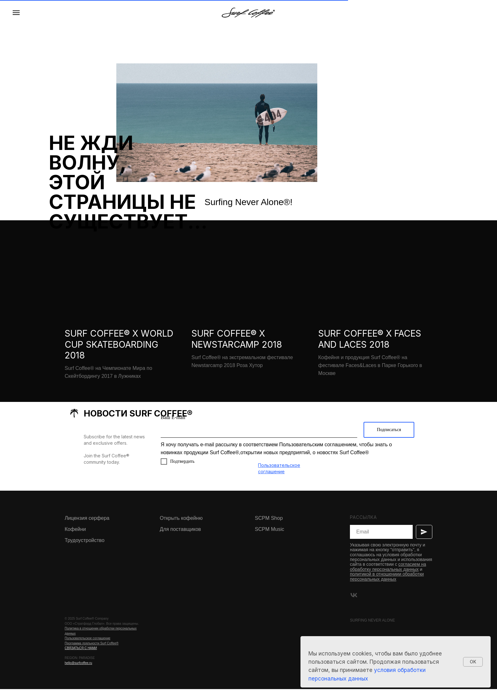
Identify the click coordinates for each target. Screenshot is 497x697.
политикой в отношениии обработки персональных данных (387, 584)
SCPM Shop (269, 525)
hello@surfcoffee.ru (78, 670)
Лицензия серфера (87, 525)
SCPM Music (269, 536)
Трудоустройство (85, 548)
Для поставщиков (180, 536)
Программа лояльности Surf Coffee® (92, 651)
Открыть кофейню (181, 525)
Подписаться (389, 437)
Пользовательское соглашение (87, 646)
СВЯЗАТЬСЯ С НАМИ (81, 656)
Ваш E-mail (173, 425)
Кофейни (75, 536)
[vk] (354, 603)
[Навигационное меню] (16, 12)
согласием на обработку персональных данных (388, 574)
